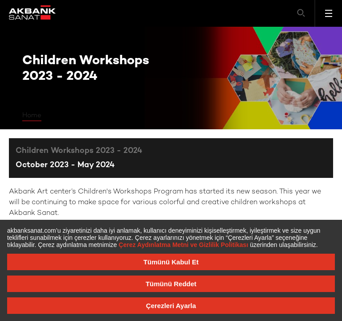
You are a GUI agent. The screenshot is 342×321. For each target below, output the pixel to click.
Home (31, 115)
